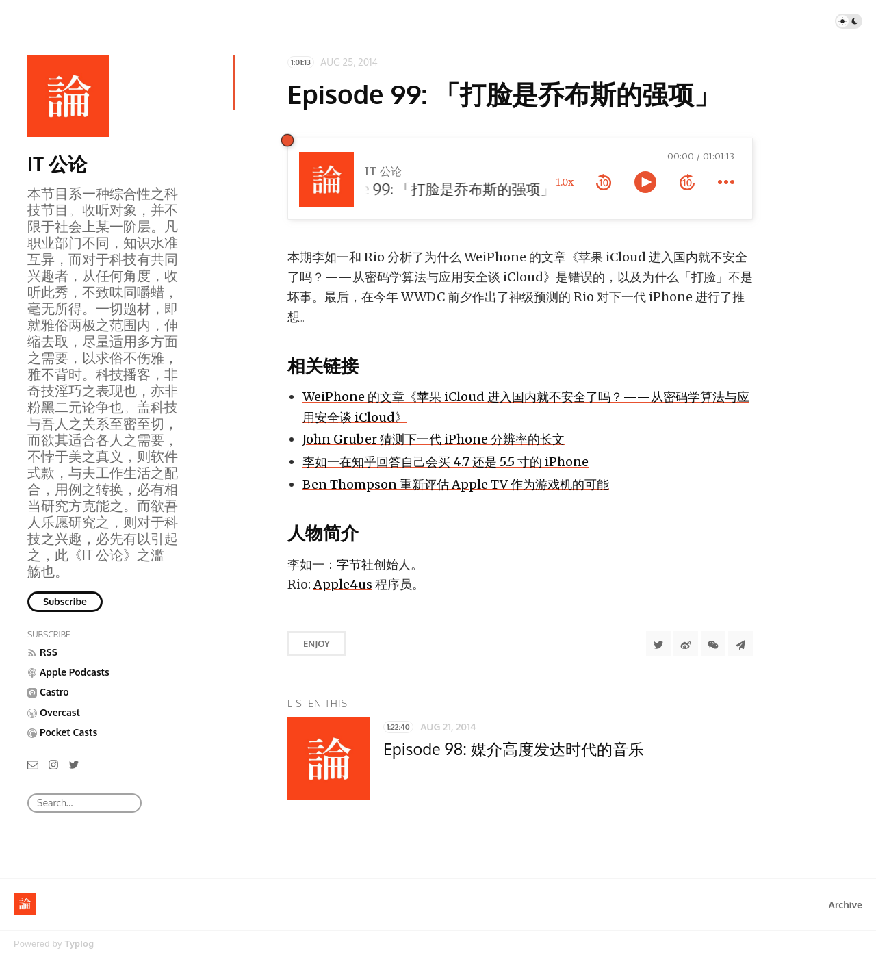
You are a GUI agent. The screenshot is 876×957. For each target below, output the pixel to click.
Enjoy (316, 643)
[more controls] (726, 182)
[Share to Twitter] (658, 643)
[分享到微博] (685, 643)
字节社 (355, 564)
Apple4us (342, 584)
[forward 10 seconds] (687, 182)
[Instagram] (53, 763)
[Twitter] (73, 763)
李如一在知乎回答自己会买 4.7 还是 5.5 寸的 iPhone (445, 462)
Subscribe (65, 601)
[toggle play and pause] (645, 182)
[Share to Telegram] (740, 643)
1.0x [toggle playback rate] (565, 182)
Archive (845, 904)
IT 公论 (57, 163)
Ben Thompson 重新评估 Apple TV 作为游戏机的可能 (455, 484)
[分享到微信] (713, 643)
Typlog (79, 944)
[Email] (32, 763)
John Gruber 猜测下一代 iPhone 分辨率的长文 (433, 439)
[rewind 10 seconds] (604, 182)
